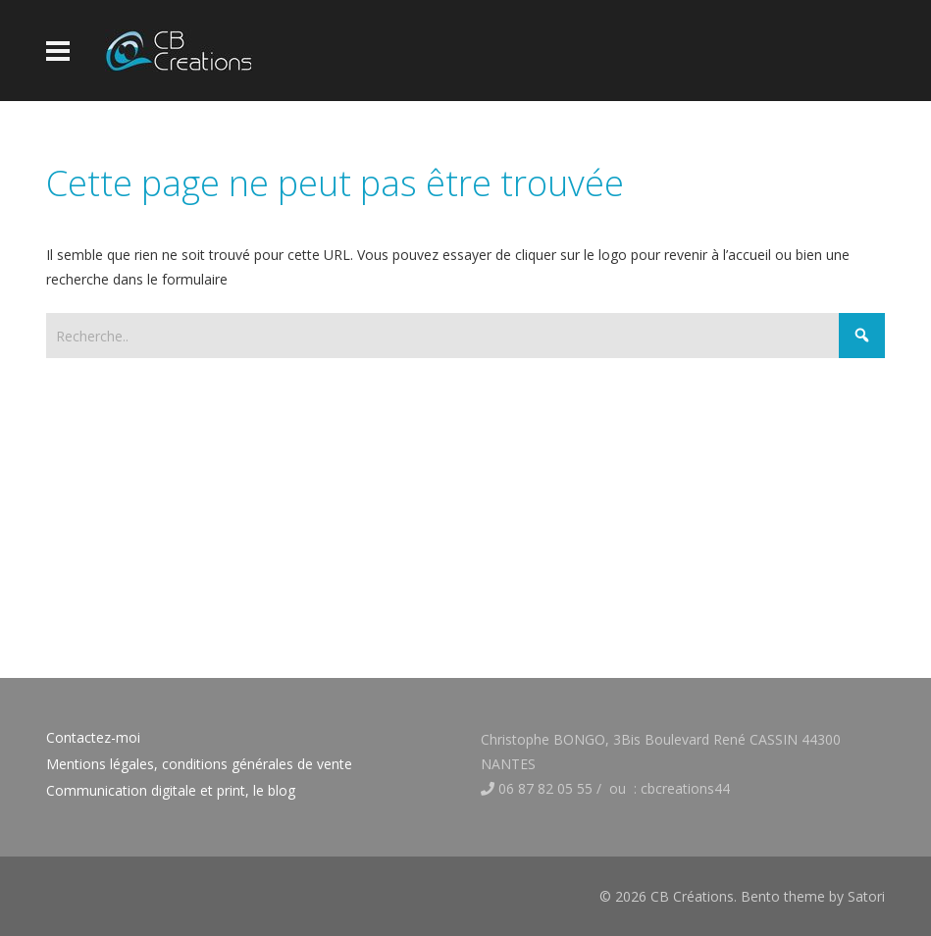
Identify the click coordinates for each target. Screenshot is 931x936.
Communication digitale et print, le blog (170, 790)
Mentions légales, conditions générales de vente (199, 763)
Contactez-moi (93, 737)
